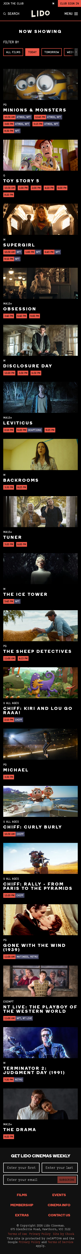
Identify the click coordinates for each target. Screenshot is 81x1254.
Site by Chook (63, 1233)
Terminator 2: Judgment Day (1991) (34, 1071)
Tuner (12, 538)
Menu (71, 13)
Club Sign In (69, 3)
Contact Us (59, 1215)
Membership (21, 1205)
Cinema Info (59, 1205)
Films (22, 1195)
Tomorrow (51, 52)
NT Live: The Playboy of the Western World (40, 1009)
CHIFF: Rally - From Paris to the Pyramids (38, 886)
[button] (76, 52)
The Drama (20, 1130)
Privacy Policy (40, 1233)
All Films (13, 52)
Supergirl (19, 245)
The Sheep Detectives (37, 652)
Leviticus (18, 423)
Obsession (20, 309)
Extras (22, 1215)
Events (59, 1195)
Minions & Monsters (35, 110)
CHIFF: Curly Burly (32, 827)
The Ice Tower (25, 595)
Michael (16, 770)
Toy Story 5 (21, 181)
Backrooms (21, 480)
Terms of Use (17, 1233)
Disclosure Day (27, 366)
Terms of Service (60, 1242)
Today (32, 52)
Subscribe (67, 1179)
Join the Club (13, 3)
